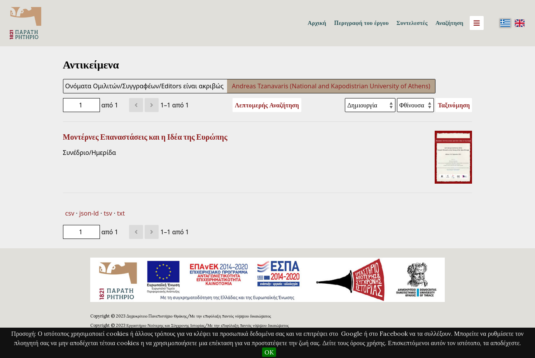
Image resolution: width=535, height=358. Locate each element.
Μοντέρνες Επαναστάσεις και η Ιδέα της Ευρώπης (145, 137)
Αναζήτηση (449, 22)
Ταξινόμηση (454, 105)
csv (69, 213)
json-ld (89, 213)
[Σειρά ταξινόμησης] (415, 105)
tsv (108, 213)
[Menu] (477, 23)
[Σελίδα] (81, 105)
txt (121, 213)
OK (269, 352)
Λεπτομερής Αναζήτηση (267, 105)
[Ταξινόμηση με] (370, 105)
